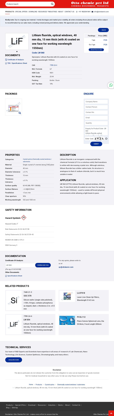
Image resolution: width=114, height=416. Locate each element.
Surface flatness (11, 189)
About (61, 12)
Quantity (89, 123)
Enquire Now (14, 361)
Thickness (9, 175)
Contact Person (91, 107)
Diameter (8, 168)
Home (29, 386)
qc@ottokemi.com (66, 267)
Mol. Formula (37, 69)
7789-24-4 (53, 65)
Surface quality (11, 185)
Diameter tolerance (12, 172)
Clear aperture (11, 196)
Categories (9, 159)
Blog (7, 408)
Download (32, 12)
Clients (60, 405)
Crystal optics (28, 159)
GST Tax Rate (37, 84)
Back (104, 30)
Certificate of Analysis (14, 60)
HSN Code (36, 73)
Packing (35, 80)
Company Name (91, 102)
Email (88, 118)
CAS (33, 65)
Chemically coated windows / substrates (72, 386)
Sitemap (15, 408)
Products (9, 12)
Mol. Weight (36, 76)
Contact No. (90, 112)
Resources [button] (42, 12)
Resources (42, 405)
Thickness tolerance (9, 180)
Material (8, 165)
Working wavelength (13, 200)
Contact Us (69, 12)
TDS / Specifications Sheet (16, 63)
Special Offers (21, 12)
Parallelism (9, 193)
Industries (53, 12)
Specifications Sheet (13, 276)
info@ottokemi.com (101, 12)
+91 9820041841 (85, 12)
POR (105, 40)
